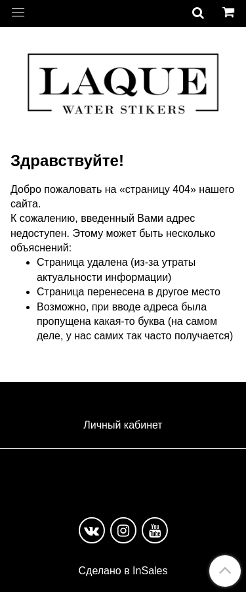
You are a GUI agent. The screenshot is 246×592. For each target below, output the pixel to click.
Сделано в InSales (123, 571)
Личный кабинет (122, 425)
